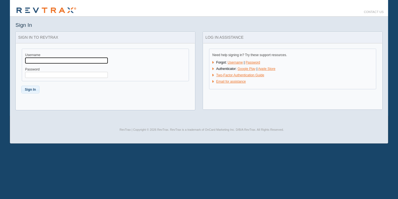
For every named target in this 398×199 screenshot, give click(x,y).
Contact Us (374, 12)
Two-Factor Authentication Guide (240, 75)
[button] (30, 89)
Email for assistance (231, 81)
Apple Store (267, 69)
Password (252, 62)
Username (235, 62)
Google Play (246, 69)
